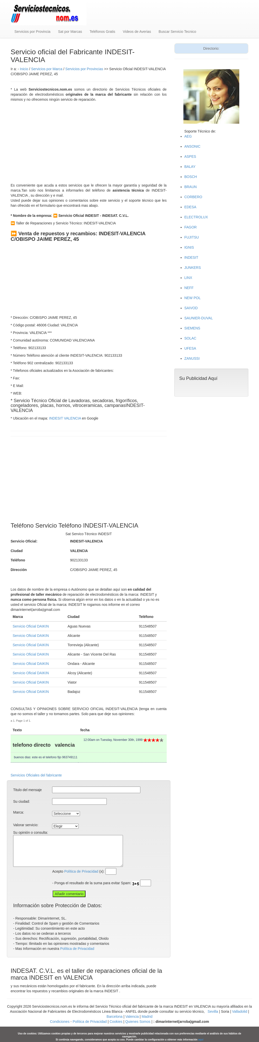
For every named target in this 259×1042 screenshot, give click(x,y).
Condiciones (60, 1022)
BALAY (190, 167)
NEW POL (192, 298)
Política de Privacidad (81, 871)
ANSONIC (192, 146)
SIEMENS (192, 328)
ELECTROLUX (196, 217)
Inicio (24, 69)
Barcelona (114, 1016)
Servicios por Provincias (84, 69)
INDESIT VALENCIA (65, 418)
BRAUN (190, 187)
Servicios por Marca (46, 69)
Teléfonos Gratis (102, 32)
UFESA (190, 348)
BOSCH (190, 177)
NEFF (189, 288)
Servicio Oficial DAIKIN (31, 626)
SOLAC (190, 338)
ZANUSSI (192, 358)
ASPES (190, 156)
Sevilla (213, 1011)
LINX (188, 278)
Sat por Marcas (70, 32)
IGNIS (189, 247)
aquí (200, 1039)
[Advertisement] (89, 142)
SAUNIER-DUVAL (198, 318)
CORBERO (193, 197)
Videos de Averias (137, 32)
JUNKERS (192, 268)
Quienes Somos (137, 1022)
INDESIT (191, 257)
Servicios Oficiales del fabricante (36, 775)
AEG (188, 136)
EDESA (190, 207)
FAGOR (190, 227)
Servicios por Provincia (32, 32)
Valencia (132, 1016)
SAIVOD (191, 308)
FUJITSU (191, 237)
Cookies (116, 1022)
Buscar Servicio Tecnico (177, 32)
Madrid (147, 1016)
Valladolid (239, 1011)
